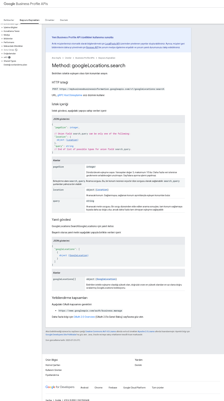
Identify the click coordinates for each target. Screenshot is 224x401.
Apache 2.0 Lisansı (146, 331)
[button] (20, 24)
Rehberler (9, 20)
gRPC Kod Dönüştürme (69, 95)
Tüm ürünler (158, 387)
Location (72, 139)
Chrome (99, 387)
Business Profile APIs (26, 4)
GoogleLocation (78, 255)
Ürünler (68, 58)
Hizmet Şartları (53, 365)
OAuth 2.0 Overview (84, 316)
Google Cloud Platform (134, 387)
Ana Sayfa (56, 58)
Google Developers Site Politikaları (61, 334)
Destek (64, 20)
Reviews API (92, 47)
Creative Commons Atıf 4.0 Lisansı (100, 331)
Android (84, 387)
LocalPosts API (112, 43)
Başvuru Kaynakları (106, 58)
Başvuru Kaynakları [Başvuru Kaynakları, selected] (29, 20)
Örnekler (49, 20)
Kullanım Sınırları (54, 370)
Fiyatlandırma (52, 375)
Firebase (113, 387)
